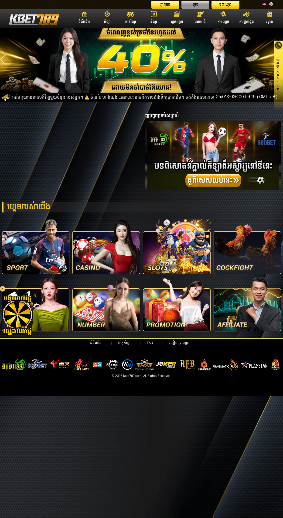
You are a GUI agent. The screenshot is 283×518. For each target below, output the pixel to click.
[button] (3, 60)
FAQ (150, 343)
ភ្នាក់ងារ (165, 5)
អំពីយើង (96, 343)
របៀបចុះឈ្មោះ (179, 343)
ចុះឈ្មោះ (225, 5)
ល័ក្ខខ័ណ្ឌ (124, 343)
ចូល (195, 5)
